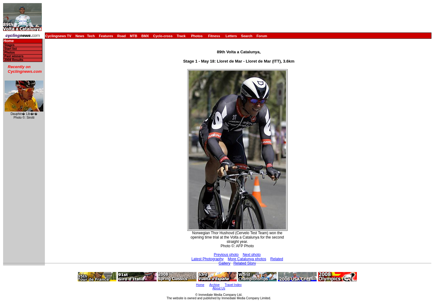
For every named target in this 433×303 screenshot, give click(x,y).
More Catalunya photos (247, 259)
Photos (196, 36)
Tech (91, 36)
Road (121, 36)
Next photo (252, 254)
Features (106, 36)
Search (247, 36)
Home (8, 41)
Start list (10, 48)
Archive (214, 285)
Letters (231, 36)
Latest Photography (207, 259)
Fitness (214, 36)
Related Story (244, 263)
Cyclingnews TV (58, 36)
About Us (218, 288)
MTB (133, 36)
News (80, 36)
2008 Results (13, 60)
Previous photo (226, 254)
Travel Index (233, 285)
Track (181, 36)
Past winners (14, 56)
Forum (262, 36)
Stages (9, 45)
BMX (145, 36)
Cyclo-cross (163, 36)
